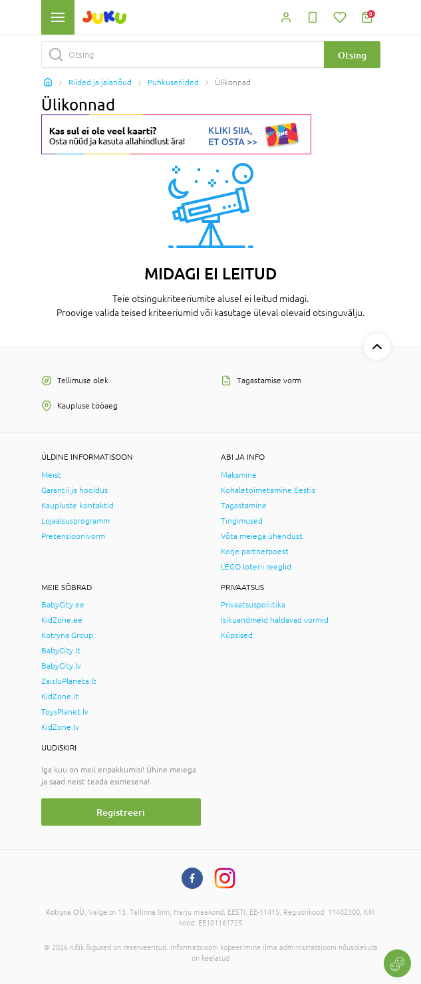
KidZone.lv (60, 727)
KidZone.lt (59, 696)
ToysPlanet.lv (64, 712)
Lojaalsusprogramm (75, 521)
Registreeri (120, 812)
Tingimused (242, 521)
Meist (51, 475)
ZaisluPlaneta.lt (68, 681)
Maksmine (239, 475)
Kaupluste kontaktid (77, 505)
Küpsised (237, 635)
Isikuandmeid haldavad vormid (275, 620)
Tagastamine (244, 505)
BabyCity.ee (62, 604)
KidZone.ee (61, 620)
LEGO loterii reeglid (256, 567)
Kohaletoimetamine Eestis (268, 490)
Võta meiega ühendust (262, 536)
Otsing (352, 55)
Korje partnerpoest (255, 551)
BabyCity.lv (61, 666)
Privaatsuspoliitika (253, 604)
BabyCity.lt (60, 650)
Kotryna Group (67, 635)
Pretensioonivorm (73, 536)
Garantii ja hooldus (74, 490)
